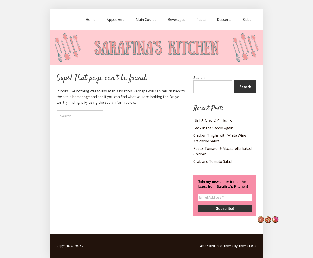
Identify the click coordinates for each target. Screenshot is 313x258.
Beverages (176, 19)
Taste (202, 246)
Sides (247, 19)
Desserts (224, 19)
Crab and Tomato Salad (212, 161)
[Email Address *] (225, 197)
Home (90, 19)
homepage (81, 96)
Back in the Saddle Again (213, 128)
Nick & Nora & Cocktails (212, 120)
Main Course (146, 19)
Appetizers (115, 19)
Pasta (201, 19)
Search (199, 77)
